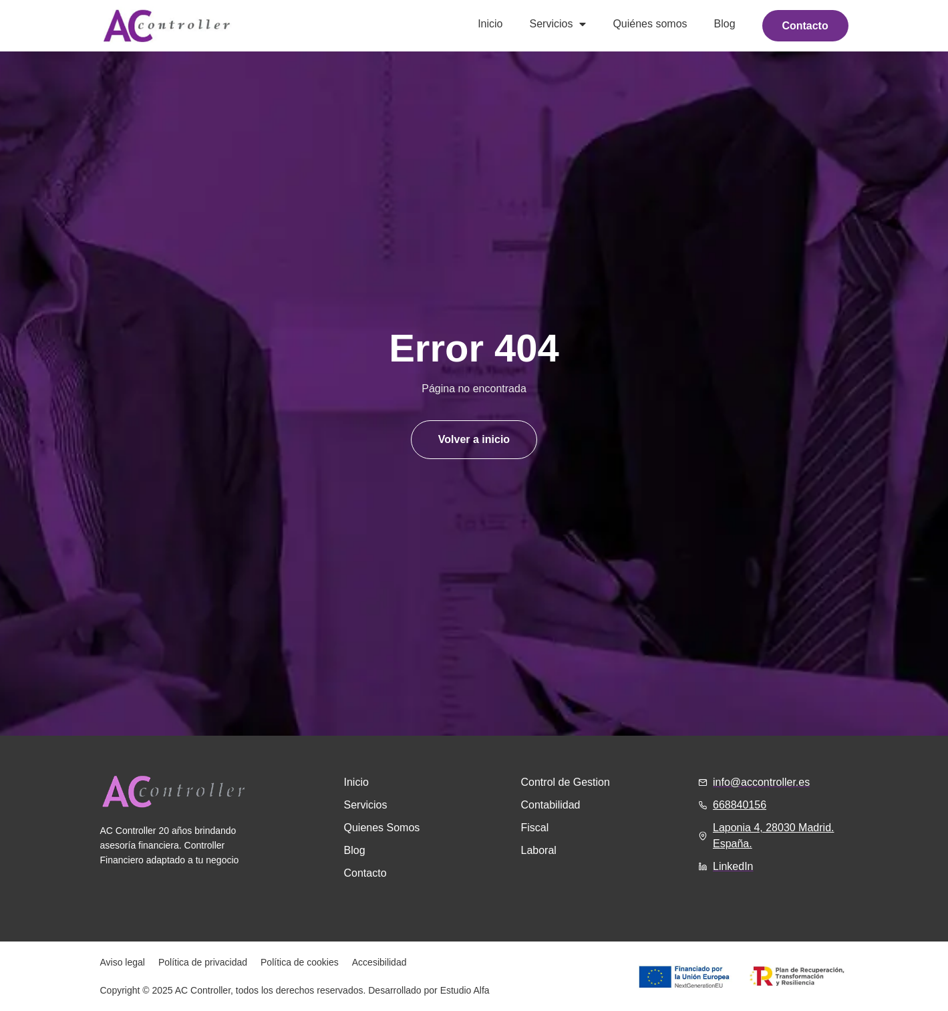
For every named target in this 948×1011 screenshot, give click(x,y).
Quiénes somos (647, 23)
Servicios (554, 24)
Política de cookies (300, 962)
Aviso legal (122, 962)
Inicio (487, 23)
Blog (721, 23)
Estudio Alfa (465, 990)
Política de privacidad (202, 962)
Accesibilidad (379, 962)
